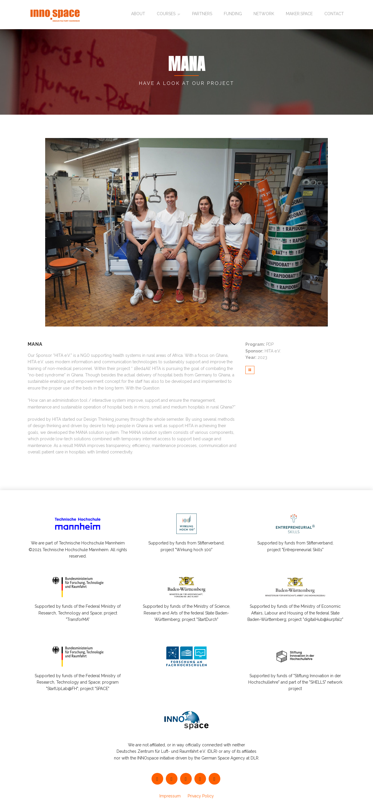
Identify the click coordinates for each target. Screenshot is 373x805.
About (137, 14)
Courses (165, 14)
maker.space (299, 14)
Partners (202, 14)
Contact (334, 14)
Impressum (170, 796)
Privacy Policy (201, 796)
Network (264, 14)
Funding (233, 14)
